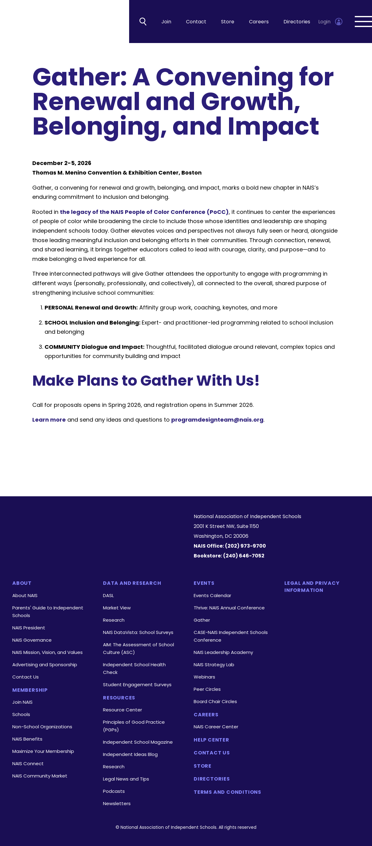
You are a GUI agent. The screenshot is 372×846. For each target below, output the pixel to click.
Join (166, 21)
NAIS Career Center (216, 726)
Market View (117, 607)
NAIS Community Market (39, 776)
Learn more (49, 419)
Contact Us (25, 677)
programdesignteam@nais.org (217, 419)
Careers (259, 21)
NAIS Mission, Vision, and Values (47, 652)
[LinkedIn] (85, 546)
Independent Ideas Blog (130, 754)
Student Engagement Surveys (137, 684)
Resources (119, 698)
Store (227, 21)
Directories (296, 21)
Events (204, 583)
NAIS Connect (28, 763)
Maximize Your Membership (43, 751)
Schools (21, 714)
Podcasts (114, 791)
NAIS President (28, 627)
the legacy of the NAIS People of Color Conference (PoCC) (144, 212)
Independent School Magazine (138, 742)
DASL (108, 595)
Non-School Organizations (42, 726)
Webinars (204, 677)
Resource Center (122, 709)
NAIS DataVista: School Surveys (138, 632)
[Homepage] (95, 522)
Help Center (211, 740)
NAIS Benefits (27, 739)
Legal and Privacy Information (312, 586)
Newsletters (117, 803)
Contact (196, 21)
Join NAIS (22, 702)
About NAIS (25, 595)
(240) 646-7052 (243, 555)
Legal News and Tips (126, 779)
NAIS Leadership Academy (223, 652)
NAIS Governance (32, 640)
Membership (30, 690)
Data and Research (132, 583)
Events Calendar (212, 595)
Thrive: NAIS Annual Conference (229, 607)
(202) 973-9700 (245, 545)
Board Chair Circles (215, 701)
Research (114, 620)
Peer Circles (207, 689)
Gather (202, 620)
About (22, 583)
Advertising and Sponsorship (44, 664)
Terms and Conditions (227, 792)
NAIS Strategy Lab (214, 664)
